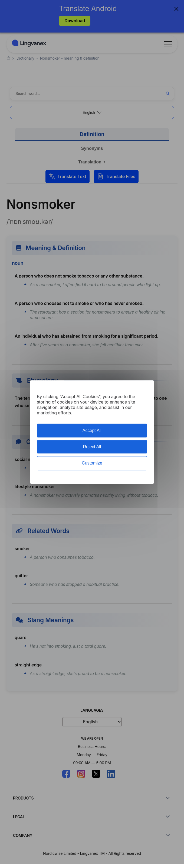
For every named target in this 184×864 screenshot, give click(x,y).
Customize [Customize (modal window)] (92, 463)
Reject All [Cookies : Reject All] (92, 446)
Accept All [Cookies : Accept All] (92, 430)
